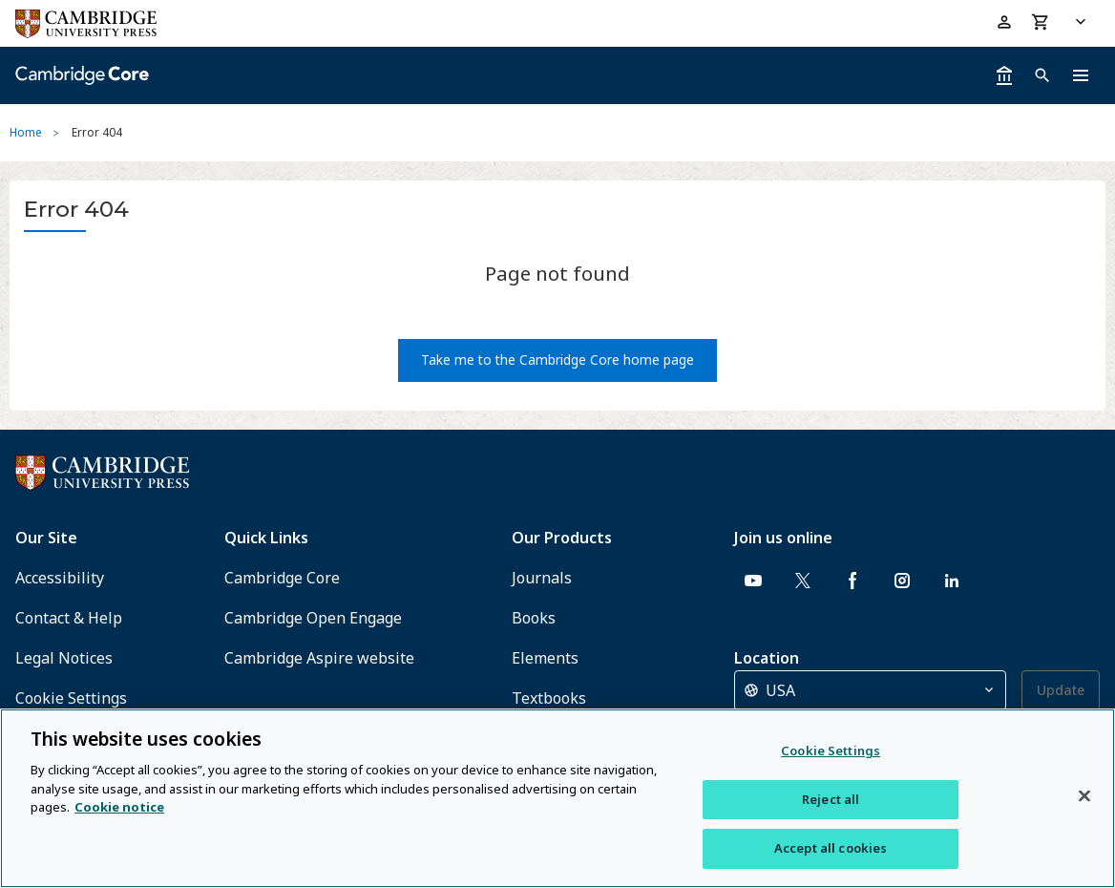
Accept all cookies (830, 847)
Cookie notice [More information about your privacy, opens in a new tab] (119, 806)
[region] (557, 798)
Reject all (830, 799)
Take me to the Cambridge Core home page (557, 359)
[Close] (1084, 796)
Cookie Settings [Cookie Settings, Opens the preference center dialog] (830, 750)
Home (26, 132)
